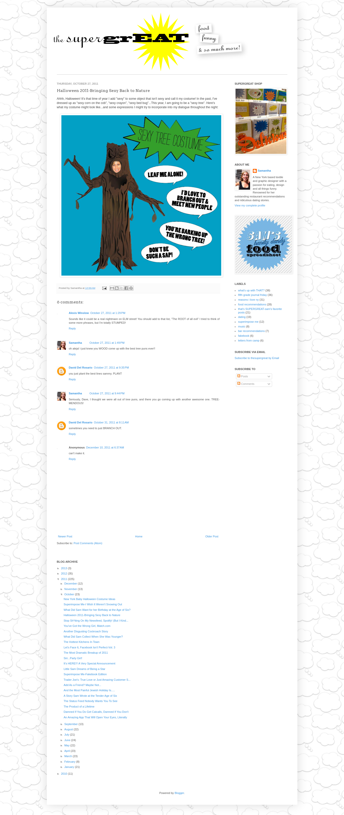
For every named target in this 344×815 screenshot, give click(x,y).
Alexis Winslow (79, 312)
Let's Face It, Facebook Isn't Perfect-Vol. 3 (89, 647)
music (241, 326)
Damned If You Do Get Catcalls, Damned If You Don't (96, 711)
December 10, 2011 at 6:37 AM (105, 447)
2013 (64, 568)
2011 (64, 578)
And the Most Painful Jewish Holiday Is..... (89, 690)
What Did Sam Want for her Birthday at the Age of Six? (97, 609)
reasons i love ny (248, 299)
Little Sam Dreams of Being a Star (84, 668)
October (69, 594)
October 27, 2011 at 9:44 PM (107, 393)
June (67, 740)
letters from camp (248, 340)
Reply (72, 328)
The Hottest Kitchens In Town (81, 641)
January (69, 766)
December (71, 583)
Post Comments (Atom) (88, 543)
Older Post (211, 536)
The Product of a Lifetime (79, 706)
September (71, 724)
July (67, 734)
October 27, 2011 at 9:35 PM (111, 367)
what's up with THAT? (251, 290)
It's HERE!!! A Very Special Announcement (89, 663)
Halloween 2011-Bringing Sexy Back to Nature (92, 615)
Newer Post (65, 536)
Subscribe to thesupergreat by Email (257, 358)
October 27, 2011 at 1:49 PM (107, 342)
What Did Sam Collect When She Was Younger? (93, 636)
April (67, 750)
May (67, 745)
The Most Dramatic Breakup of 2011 (86, 652)
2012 (64, 573)
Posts (242, 376)
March (68, 756)
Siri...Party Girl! (73, 658)
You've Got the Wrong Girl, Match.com (87, 625)
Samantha (75, 342)
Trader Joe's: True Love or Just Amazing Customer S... (97, 679)
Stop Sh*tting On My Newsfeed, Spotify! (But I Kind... (96, 620)
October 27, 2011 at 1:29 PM (107, 312)
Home (138, 536)
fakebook (243, 335)
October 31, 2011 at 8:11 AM (111, 422)
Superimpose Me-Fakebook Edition (85, 674)
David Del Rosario (80, 367)
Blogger (179, 792)
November (71, 589)
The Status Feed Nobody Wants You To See (91, 701)
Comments (245, 383)
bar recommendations (251, 330)
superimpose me (248, 321)
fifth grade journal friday (252, 294)
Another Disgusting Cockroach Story (86, 631)
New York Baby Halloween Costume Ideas (89, 599)
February (70, 761)
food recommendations (252, 304)
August (69, 729)
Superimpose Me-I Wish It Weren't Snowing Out (93, 604)
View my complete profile (250, 205)
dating (242, 316)
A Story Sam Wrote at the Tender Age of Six (90, 695)
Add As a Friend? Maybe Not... (82, 684)
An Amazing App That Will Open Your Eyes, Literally (95, 717)
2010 (64, 773)
